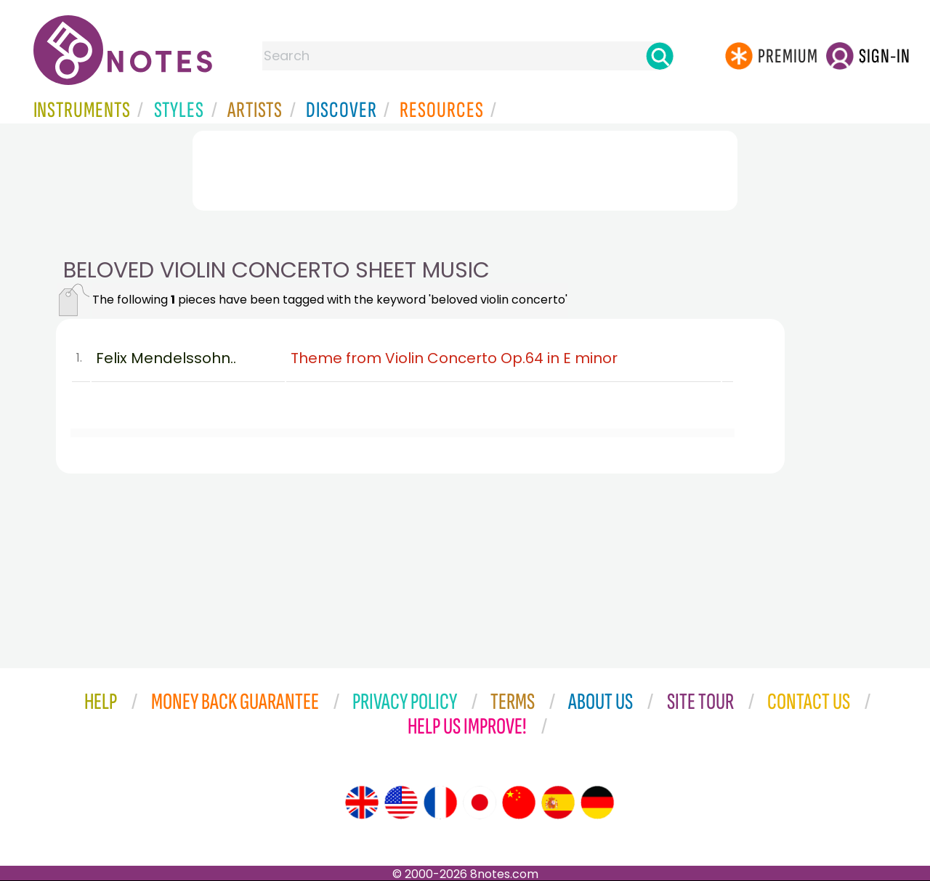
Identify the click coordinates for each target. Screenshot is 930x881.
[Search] (660, 56)
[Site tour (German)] (597, 802)
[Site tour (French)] (440, 802)
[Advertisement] (465, 170)
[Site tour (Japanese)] (479, 802)
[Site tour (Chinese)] (519, 802)
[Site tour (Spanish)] (558, 802)
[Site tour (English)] (362, 802)
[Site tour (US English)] (401, 802)
